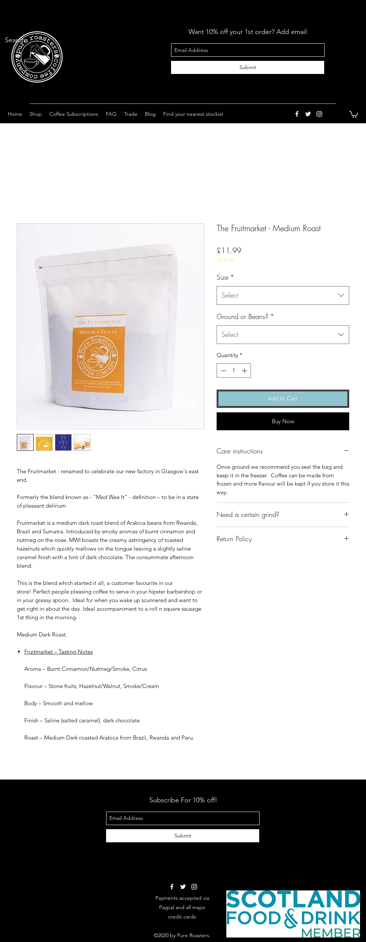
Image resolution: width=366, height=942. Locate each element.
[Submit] (247, 67)
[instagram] (319, 114)
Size (225, 277)
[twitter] (308, 114)
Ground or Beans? (245, 316)
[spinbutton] (234, 371)
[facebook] (297, 114)
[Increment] (245, 371)
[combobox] (283, 295)
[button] (36, 114)
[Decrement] (223, 371)
